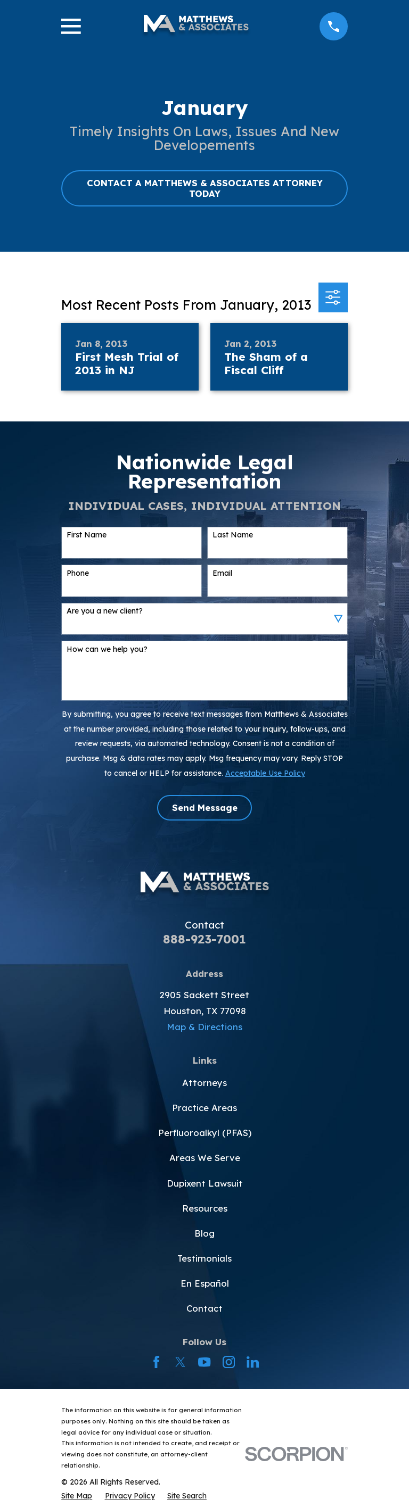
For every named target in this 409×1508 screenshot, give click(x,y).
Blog (204, 1233)
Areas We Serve (204, 1157)
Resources (204, 1208)
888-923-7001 (204, 939)
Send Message (205, 807)
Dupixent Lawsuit (205, 1183)
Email (222, 573)
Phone (78, 573)
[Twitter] (180, 1362)
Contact (204, 1308)
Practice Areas (204, 1107)
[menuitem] (76, 1495)
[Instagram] (229, 1362)
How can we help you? (107, 649)
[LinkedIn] (253, 1362)
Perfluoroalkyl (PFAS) (204, 1132)
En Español (205, 1283)
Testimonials (204, 1258)
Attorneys (204, 1082)
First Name (87, 535)
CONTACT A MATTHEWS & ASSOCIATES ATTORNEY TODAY (205, 188)
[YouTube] (204, 1362)
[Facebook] (156, 1362)
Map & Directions (204, 1026)
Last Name (232, 535)
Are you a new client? (105, 611)
